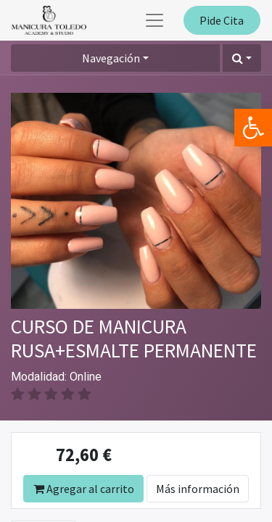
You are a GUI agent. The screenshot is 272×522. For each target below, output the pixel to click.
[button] (242, 58)
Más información (197, 488)
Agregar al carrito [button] (83, 488)
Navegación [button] (111, 58)
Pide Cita (221, 20)
